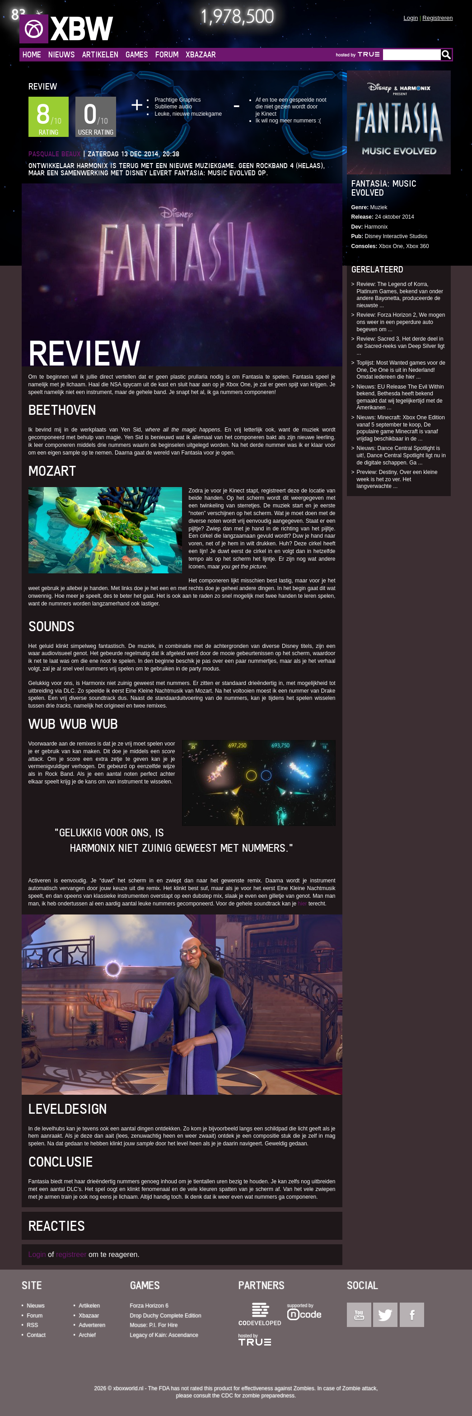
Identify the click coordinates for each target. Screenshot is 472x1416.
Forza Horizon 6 (149, 1306)
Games (137, 54)
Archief (87, 1335)
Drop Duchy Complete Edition (165, 1316)
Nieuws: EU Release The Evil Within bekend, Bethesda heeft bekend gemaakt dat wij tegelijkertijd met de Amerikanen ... (400, 397)
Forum (166, 54)
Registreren (437, 17)
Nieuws (61, 54)
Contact (36, 1335)
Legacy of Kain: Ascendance (164, 1335)
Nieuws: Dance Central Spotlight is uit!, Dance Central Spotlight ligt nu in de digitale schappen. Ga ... (401, 455)
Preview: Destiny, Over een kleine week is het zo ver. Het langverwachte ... (397, 479)
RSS (32, 1325)
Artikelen (100, 54)
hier (302, 903)
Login (411, 17)
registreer (71, 1254)
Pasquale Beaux (54, 154)
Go (446, 54)
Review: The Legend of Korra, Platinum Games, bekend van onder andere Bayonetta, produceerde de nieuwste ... (400, 295)
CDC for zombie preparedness (257, 1396)
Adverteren (92, 1325)
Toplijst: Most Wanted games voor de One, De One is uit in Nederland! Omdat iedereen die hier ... (401, 370)
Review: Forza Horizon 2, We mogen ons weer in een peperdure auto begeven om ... (401, 322)
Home (32, 54)
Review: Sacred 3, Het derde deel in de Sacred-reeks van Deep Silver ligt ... (401, 346)
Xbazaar (201, 54)
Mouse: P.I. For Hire (154, 1325)
